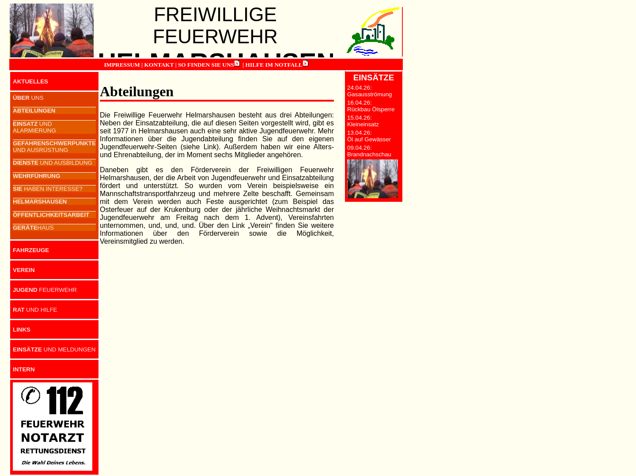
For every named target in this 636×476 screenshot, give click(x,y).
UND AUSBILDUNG (52, 162)
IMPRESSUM (122, 64)
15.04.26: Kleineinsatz (363, 121)
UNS (28, 97)
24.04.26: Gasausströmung (369, 91)
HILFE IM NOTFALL (274, 64)
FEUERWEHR (45, 290)
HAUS (33, 227)
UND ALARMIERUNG (34, 127)
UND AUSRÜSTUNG (54, 146)
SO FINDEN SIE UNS (206, 64)
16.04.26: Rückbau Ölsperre (370, 106)
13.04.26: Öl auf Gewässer (369, 136)
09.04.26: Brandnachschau (369, 151)
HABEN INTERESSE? (48, 188)
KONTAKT (159, 64)
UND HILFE (35, 309)
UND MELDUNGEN (54, 349)
